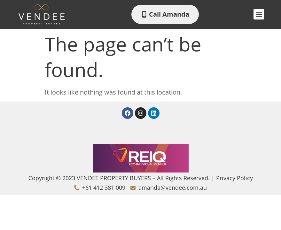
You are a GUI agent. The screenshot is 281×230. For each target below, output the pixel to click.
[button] (259, 14)
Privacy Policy (234, 178)
